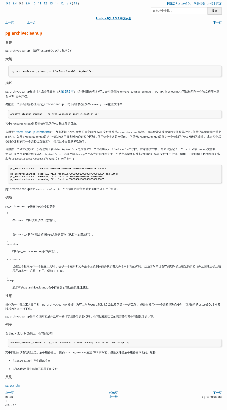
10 (33, 3)
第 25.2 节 (67, 91)
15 (75, 3)
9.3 (8, 3)
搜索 (214, 10)
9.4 (15, 3)
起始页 (113, 394)
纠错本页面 (214, 3)
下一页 (217, 22)
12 (45, 3)
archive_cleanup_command (32, 131)
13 (51, 3)
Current (66, 3)
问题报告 (199, 3)
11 (39, 3)
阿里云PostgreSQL (179, 3)
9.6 (28, 3)
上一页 (9, 22)
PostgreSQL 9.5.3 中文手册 (113, 18)
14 (56, 3)
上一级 (31, 22)
